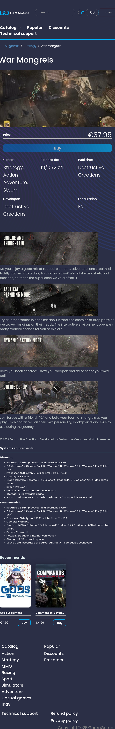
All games (12, 46)
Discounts (59, 27)
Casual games (16, 698)
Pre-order (54, 660)
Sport (7, 679)
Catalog (10, 27)
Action (10, 175)
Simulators (12, 685)
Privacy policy (64, 720)
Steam (11, 190)
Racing (8, 672)
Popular (35, 27)
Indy (6, 704)
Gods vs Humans (11, 613)
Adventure (15, 182)
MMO (7, 666)
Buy (24, 623)
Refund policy (64, 713)
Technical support (18, 33)
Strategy (30, 46)
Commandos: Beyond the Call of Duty (60, 613)
